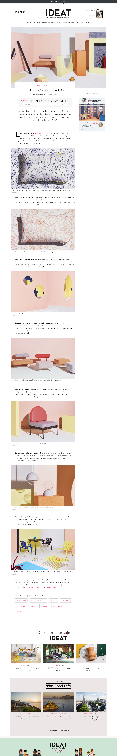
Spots (12, 730)
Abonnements (38, 723)
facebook (18, 12)
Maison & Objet (40, 72)
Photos (12, 734)
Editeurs (45, 25)
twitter (16, 12)
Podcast (80, 22)
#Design (53, 539)
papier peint (68, 139)
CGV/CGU (29, 709)
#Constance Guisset (38, 539)
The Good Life (55, 1)
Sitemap (14, 711)
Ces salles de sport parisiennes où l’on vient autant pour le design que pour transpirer (89, 66)
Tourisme (13, 727)
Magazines (37, 725)
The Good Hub (62, 727)
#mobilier (44, 545)
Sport (64, 653)
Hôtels (95, 653)
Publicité (54, 709)
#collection (21, 539)
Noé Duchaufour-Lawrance (33, 526)
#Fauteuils (65, 539)
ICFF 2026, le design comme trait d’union (88, 49)
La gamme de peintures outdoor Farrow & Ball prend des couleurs (94, 41)
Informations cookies (41, 709)
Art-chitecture (14, 729)
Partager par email (6, 267)
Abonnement (71, 709)
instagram (21, 12)
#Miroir (33, 545)
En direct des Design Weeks (44, 40)
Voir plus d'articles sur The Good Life (58, 669)
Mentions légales (18, 709)
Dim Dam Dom (63, 729)
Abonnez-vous (59, 697)
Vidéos (88, 22)
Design (38, 25)
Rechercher (24, 12)
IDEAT (64, 1)
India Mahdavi (51, 526)
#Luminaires (21, 545)
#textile (20, 551)
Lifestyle (13, 723)
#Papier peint (57, 545)
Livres (36, 727)
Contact (62, 709)
